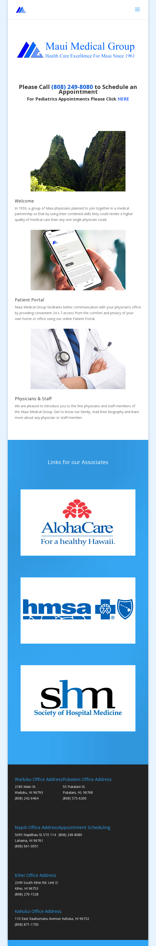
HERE (123, 99)
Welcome (24, 201)
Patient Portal (29, 300)
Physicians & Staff (33, 398)
